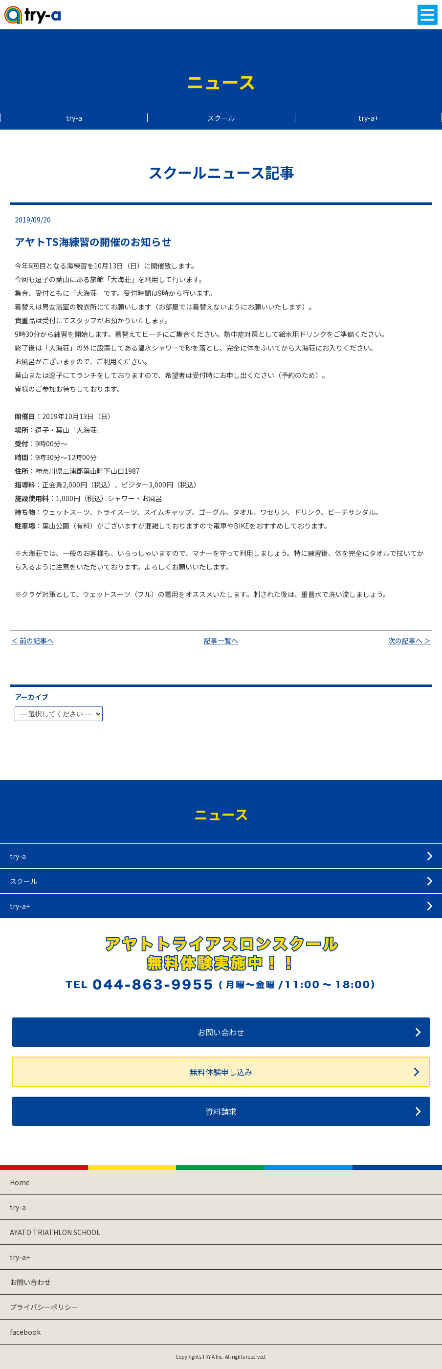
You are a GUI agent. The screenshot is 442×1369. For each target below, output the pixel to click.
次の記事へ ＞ (409, 640)
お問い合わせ (221, 1032)
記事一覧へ (221, 640)
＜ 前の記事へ (32, 640)
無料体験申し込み (221, 1072)
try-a (74, 118)
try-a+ (368, 118)
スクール (221, 118)
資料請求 (221, 1111)
